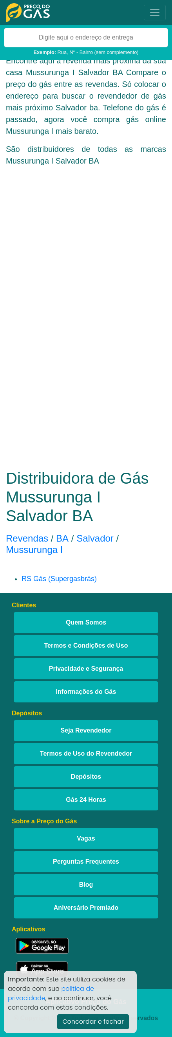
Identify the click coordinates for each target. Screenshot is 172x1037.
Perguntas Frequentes (86, 861)
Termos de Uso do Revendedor (86, 753)
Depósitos (86, 776)
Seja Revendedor (86, 730)
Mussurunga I (34, 549)
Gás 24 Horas (86, 799)
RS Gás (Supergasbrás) (59, 579)
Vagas (86, 838)
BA (62, 538)
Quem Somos (86, 622)
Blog (86, 884)
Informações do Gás (86, 691)
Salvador (95, 538)
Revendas (27, 538)
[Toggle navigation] (155, 12)
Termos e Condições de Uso (86, 645)
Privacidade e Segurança (86, 668)
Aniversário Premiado (86, 907)
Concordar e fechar (93, 1021)
